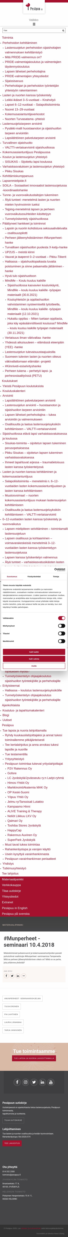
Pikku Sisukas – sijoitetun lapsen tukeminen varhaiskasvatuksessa (34, 455)
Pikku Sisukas (14, 171)
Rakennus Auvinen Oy (22, 835)
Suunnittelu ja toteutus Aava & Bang (50, 1234)
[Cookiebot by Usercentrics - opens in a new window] (54, 569)
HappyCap (14, 830)
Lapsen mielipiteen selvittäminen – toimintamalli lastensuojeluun (36, 531)
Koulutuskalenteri (13, 391)
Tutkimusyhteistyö (14, 868)
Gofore (11, 773)
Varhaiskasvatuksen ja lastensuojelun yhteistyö (33, 166)
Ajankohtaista (11, 705)
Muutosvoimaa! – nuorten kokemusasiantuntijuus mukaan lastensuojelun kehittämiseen (35, 500)
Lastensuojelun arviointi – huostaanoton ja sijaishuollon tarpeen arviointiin (32, 407)
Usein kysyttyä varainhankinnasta (27, 854)
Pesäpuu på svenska (16, 913)
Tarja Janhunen (13, 1030)
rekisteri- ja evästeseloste (31, 1228)
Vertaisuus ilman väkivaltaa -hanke (28, 337)
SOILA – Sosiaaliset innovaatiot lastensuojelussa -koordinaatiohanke (34, 188)
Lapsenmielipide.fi (14, 180)
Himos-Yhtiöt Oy (18, 782)
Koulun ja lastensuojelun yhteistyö (24, 157)
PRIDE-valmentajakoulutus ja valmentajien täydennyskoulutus (33, 64)
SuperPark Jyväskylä (21, 839)
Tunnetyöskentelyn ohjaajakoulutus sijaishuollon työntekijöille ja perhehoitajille (32, 678)
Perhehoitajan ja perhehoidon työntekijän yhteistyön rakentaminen (32, 88)
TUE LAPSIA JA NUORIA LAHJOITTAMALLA (34, 1058)
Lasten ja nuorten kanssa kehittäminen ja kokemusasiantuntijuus (29, 474)
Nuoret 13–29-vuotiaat (19, 109)
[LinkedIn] (18, 976)
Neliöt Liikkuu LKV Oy (21, 816)
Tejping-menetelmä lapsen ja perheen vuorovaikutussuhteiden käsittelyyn (29, 212)
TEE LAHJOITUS (12, 1143)
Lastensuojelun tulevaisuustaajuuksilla (30, 352)
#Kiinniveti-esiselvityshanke (23, 366)
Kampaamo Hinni (18, 806)
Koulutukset (9, 381)
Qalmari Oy (14, 820)
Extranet (7, 902)
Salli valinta (34, 659)
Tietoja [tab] (56, 576)
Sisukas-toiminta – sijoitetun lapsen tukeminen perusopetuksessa (35, 445)
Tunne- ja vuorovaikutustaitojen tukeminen (30, 195)
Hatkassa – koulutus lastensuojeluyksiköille (33, 690)
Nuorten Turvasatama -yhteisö (25, 119)
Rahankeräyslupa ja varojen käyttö (28, 849)
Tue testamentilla (16, 754)
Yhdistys (8, 863)
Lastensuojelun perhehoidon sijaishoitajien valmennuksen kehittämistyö (33, 50)
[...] (23, 976)
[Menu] (34, 22)
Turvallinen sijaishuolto (17, 142)
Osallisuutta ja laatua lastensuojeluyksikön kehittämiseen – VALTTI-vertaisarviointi (33, 427)
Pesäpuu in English (14, 908)
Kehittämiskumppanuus (17, 176)
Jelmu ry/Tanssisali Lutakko (25, 801)
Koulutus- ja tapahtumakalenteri (23, 710)
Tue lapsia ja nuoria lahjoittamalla (24, 730)
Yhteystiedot (10, 896)
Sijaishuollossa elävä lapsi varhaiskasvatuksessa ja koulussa (34, 436)
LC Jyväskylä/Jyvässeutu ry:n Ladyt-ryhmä (35, 778)
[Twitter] (12, 976)
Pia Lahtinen (11, 1014)
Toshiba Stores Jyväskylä (24, 825)
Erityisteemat (11, 685)
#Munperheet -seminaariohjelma (22, 998)
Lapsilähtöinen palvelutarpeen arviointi (30, 138)
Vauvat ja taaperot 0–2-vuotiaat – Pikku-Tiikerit (35, 256)
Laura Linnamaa (13, 1022)
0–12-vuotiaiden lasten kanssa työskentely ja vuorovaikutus (31, 522)
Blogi (5, 715)
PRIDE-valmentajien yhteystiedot (26, 76)
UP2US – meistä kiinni (20, 252)
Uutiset (7, 720)
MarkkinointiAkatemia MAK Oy (27, 787)
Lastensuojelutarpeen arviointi (22, 123)
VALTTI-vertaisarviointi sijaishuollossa (30, 147)
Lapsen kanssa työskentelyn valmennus (31, 557)
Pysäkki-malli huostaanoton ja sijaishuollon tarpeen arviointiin (33, 131)
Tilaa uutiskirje (11, 890)
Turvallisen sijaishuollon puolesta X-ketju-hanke (36, 247)
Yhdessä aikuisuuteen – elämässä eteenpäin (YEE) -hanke (34, 345)
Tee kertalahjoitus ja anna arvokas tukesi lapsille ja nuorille (31, 747)
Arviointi (7, 395)
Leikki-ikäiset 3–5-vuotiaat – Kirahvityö (30, 100)
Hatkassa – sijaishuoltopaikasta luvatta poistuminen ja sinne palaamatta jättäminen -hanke (34, 266)
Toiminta (7, 37)
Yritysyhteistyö (14, 759)
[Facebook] (6, 976)
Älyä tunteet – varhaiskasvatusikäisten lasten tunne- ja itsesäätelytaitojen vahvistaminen (34, 564)
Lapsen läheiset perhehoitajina (25, 71)
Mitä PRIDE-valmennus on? (23, 57)
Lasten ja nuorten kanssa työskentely (26, 95)
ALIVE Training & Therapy (24, 811)
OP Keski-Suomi (18, 792)
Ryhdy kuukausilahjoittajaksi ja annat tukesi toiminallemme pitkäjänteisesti (33, 737)
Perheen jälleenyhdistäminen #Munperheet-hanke (33, 240)
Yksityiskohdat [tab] (34, 576)
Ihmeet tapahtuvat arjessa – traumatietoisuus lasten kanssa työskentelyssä (34, 465)
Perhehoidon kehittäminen (19, 42)
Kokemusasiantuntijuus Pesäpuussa (26, 152)
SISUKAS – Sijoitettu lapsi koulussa (28, 161)
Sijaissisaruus (14, 81)
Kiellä (33, 666)
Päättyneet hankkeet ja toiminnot (24, 223)
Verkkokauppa (11, 885)
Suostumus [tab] (12, 576)
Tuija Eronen (11, 1006)
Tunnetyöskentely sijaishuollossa (26, 218)
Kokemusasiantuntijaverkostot (24, 114)
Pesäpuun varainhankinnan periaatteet (30, 858)
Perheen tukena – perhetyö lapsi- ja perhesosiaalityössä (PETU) (28, 373)
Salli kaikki (34, 652)
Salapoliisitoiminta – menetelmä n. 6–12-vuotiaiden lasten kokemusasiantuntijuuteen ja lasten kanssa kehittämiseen (35, 485)
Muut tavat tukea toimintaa (22, 844)
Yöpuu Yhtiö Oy (17, 797)
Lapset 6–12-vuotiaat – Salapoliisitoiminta (32, 104)
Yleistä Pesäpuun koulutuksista (23, 386)
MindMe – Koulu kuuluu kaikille (25, 280)
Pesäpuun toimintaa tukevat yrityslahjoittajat (34, 763)
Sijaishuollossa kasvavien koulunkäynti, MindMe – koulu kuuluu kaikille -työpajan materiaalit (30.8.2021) (34, 290)
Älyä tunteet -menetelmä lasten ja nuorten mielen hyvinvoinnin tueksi (32, 202)
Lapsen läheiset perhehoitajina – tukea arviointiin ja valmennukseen (30, 417)
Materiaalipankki (12, 879)
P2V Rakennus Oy (19, 768)
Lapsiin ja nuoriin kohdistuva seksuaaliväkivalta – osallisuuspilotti (36, 231)
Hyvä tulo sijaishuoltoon (20, 276)
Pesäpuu (34, 7)
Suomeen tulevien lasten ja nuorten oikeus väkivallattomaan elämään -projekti (33, 359)
